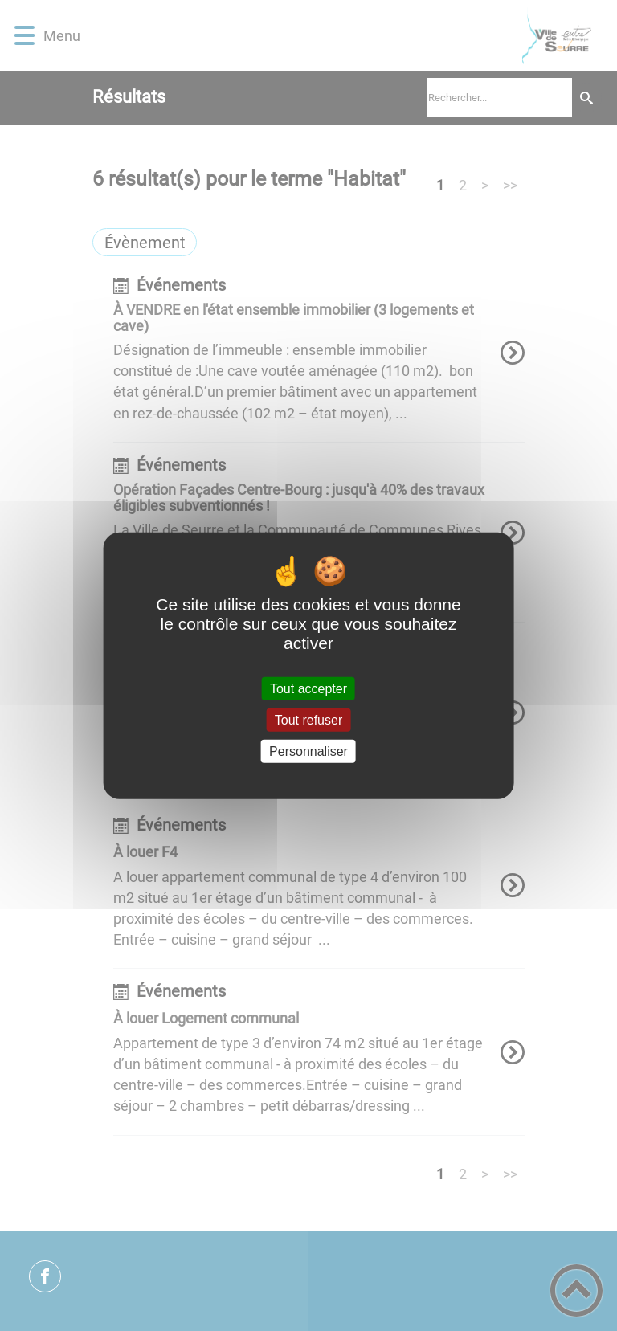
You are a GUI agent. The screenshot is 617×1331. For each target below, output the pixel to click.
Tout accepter (308, 688)
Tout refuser (308, 719)
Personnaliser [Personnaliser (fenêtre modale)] (308, 751)
